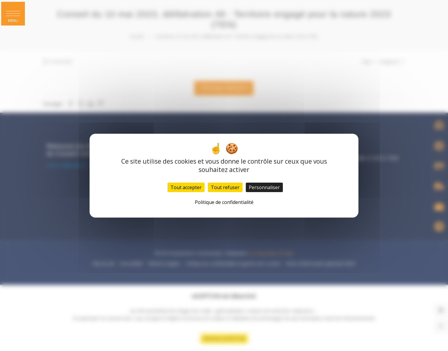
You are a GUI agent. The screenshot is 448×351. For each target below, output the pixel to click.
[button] (13, 13)
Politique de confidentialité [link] (224, 202)
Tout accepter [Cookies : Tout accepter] (186, 187)
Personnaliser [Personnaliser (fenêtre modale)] (264, 187)
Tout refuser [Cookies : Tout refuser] (225, 187)
